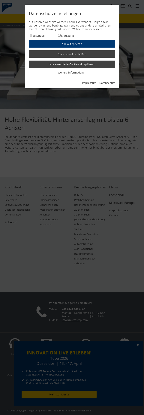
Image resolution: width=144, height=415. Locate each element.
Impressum (89, 83)
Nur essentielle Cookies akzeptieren (72, 64)
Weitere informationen (72, 72)
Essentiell (39, 35)
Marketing (67, 35)
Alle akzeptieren (72, 44)
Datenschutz (107, 83)
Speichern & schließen (72, 54)
